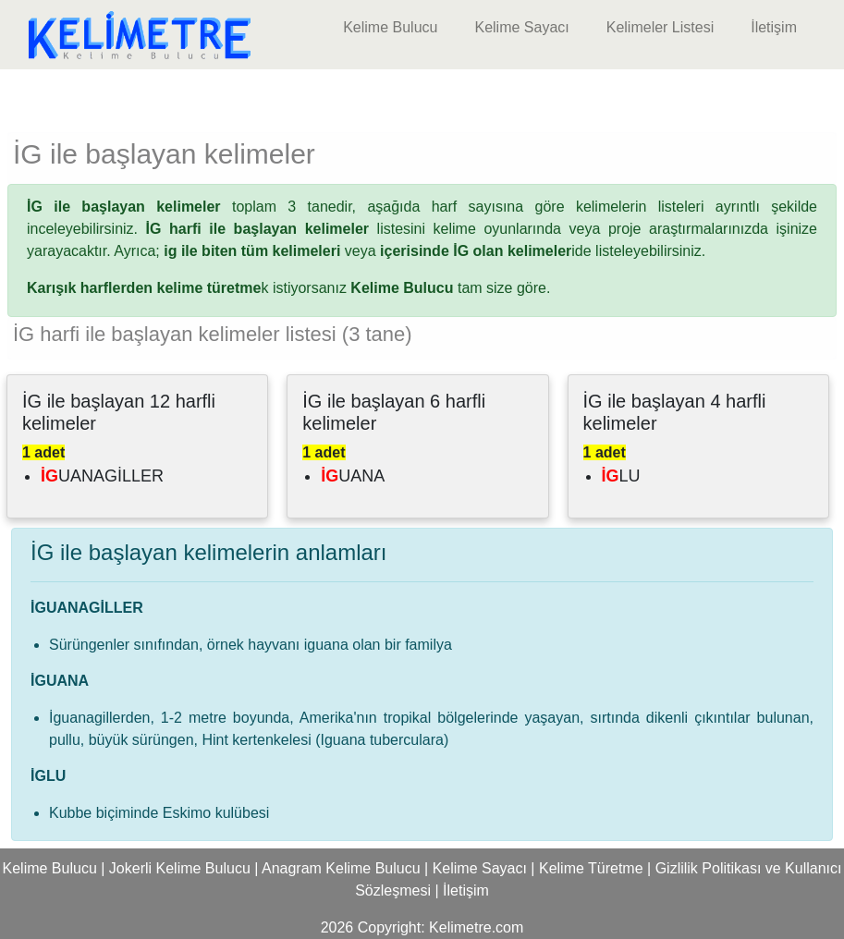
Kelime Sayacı (521, 27)
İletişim (774, 27)
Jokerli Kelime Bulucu (180, 868)
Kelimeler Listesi (660, 27)
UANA (353, 476)
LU (621, 476)
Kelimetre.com (476, 927)
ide (486, 251)
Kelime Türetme (591, 868)
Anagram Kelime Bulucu (341, 868)
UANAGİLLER (102, 476)
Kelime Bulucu (390, 27)
